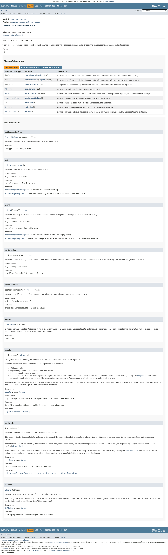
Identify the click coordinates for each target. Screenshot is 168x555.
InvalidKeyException (14, 194)
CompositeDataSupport (13, 35)
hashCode (29, 102)
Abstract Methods (52, 68)
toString (29, 107)
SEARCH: (138, 11)
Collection (10, 111)
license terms (110, 1)
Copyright (4, 548)
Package (22, 6)
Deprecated (50, 6)
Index (59, 6)
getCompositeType (33, 98)
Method (34, 13)
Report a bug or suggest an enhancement (17, 540)
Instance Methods (30, 68)
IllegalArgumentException (17, 190)
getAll (28, 93)
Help (65, 6)
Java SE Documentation (59, 542)
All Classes (6, 10)
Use (36, 6)
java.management (19, 19)
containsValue (31, 80)
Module (13, 6)
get (26, 89)
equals (28, 84)
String (40, 75)
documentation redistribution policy (59, 550)
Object (42, 80)
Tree (42, 6)
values (28, 111)
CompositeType (12, 98)
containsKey (30, 75)
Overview (5, 6)
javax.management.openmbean (25, 22)
